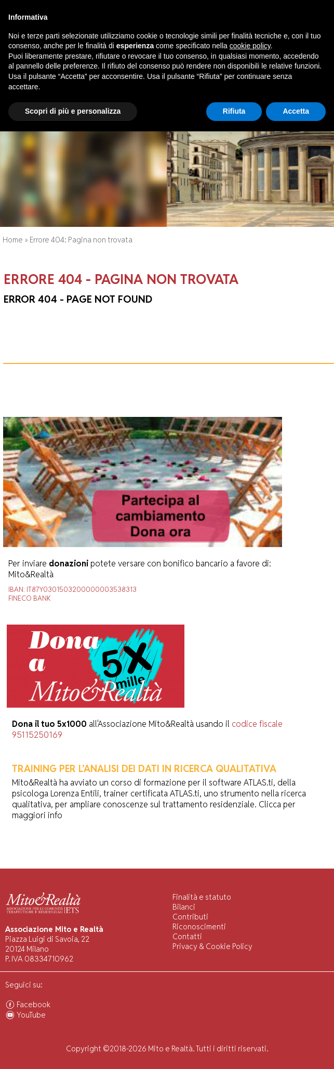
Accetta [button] (296, 1049)
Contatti (187, 936)
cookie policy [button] (250, 983)
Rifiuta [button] (234, 1049)
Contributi (190, 917)
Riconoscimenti (199, 926)
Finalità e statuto (201, 897)
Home (13, 240)
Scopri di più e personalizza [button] (73, 1049)
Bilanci (183, 907)
